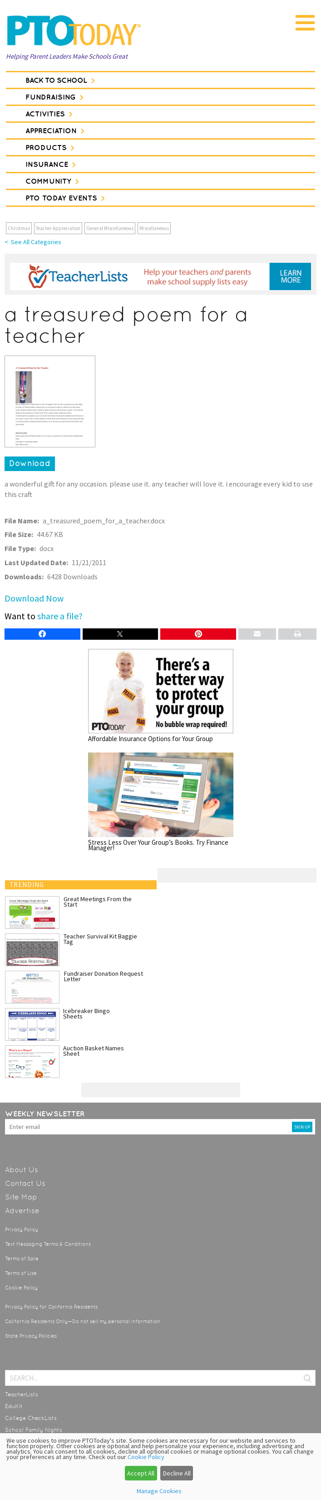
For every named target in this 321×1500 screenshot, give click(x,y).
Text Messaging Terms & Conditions (48, 1244)
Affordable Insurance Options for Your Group (160, 695)
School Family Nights (33, 1430)
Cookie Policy (21, 1288)
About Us (21, 1169)
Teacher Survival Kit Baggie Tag (100, 939)
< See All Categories (33, 242)
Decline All (177, 1473)
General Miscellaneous (109, 228)
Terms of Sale (22, 1259)
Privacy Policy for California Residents (51, 1307)
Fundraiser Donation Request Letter (103, 976)
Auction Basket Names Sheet (93, 1051)
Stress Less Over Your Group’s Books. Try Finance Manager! (160, 802)
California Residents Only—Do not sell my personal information (82, 1321)
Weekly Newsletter (44, 1113)
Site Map (21, 1197)
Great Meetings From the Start (98, 901)
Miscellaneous (154, 228)
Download (29, 463)
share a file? (60, 616)
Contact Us (25, 1183)
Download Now (34, 598)
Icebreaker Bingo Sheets (86, 1013)
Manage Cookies (159, 1491)
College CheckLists (31, 1418)
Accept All (140, 1473)
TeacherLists (21, 1394)
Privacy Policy (21, 1230)
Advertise (22, 1210)
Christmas (19, 228)
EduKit (14, 1406)
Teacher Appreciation (58, 228)
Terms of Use (21, 1273)
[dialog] (160, 1466)
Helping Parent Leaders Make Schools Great (67, 56)
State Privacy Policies (31, 1336)
